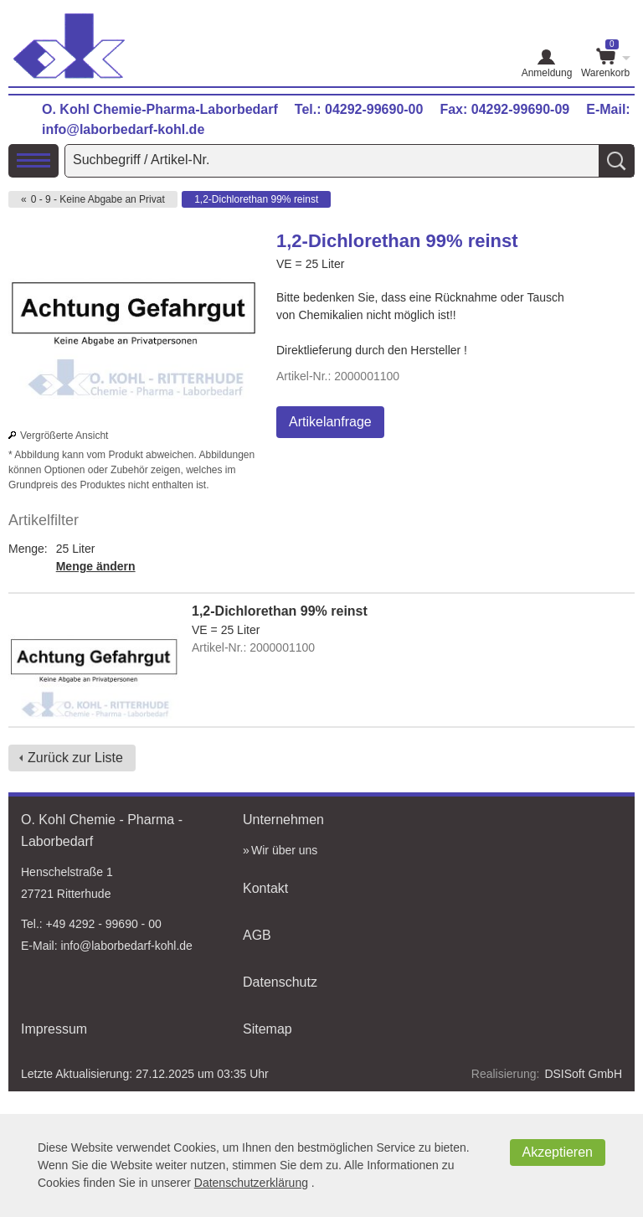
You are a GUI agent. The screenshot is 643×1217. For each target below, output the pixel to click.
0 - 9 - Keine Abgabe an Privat (98, 199)
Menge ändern (96, 566)
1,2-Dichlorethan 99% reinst (256, 199)
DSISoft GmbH (583, 1073)
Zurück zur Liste (75, 757)
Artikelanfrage (330, 422)
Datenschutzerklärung (251, 1182)
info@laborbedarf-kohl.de (123, 129)
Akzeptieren (558, 1152)
